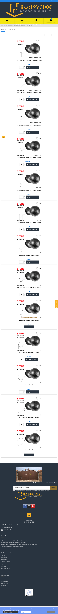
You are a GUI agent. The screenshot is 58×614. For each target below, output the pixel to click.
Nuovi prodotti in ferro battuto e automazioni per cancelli (14, 540)
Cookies (4, 566)
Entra (3, 578)
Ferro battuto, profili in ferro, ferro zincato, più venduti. (14, 542)
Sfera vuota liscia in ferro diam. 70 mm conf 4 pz (29, 190)
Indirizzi (4, 585)
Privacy (3, 565)
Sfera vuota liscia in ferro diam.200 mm (29, 417)
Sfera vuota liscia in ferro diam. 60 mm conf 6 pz (29, 157)
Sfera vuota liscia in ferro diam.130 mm (29, 352)
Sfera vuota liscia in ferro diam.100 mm (29, 255)
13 (54, 35)
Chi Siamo (4, 555)
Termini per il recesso (7, 563)
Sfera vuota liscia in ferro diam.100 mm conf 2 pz (29, 287)
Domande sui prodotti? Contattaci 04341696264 (12, 546)
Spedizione (4, 557)
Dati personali (5, 581)
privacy (48, 490)
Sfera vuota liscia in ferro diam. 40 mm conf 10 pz (29, 92)
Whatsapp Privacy (6, 568)
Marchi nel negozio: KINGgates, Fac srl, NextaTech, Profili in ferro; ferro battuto (19, 544)
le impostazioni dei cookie (11, 612)
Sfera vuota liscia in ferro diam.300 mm (29, 450)
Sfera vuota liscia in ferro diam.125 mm (29, 320)
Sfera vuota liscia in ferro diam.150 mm (29, 385)
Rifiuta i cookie (51, 612)
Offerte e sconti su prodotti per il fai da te (11, 539)
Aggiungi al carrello (32, 67)
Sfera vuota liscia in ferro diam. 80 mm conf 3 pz (29, 222)
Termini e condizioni (6, 561)
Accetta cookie (26, 612)
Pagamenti (4, 559)
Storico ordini (5, 583)
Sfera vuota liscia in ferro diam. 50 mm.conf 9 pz (29, 125)
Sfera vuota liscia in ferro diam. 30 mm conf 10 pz (29, 60)
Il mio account (5, 580)
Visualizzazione (29, 327)
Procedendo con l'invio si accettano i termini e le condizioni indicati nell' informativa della (32, 490)
